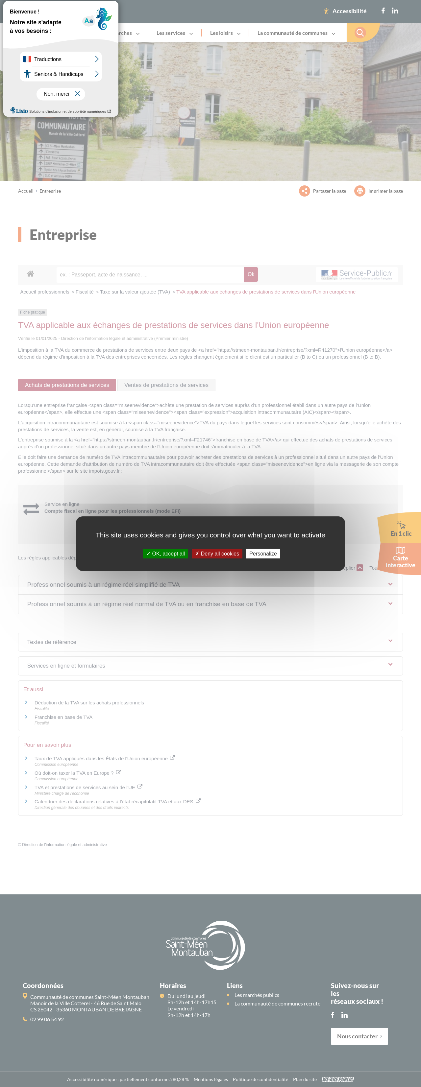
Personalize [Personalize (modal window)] (263, 553)
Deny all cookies (217, 553)
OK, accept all (165, 553)
